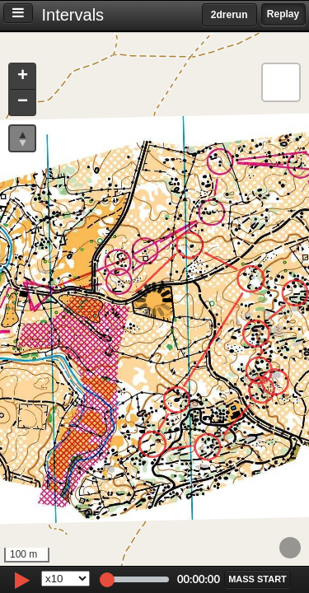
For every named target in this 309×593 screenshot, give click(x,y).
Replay (283, 14)
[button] (22, 77)
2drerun (229, 15)
